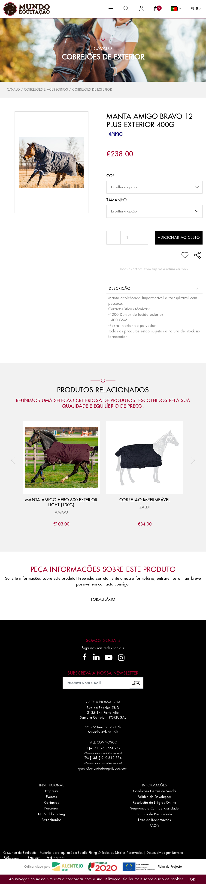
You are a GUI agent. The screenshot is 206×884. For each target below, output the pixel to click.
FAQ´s (154, 825)
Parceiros (51, 808)
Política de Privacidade (154, 814)
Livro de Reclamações (154, 819)
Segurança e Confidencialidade (154, 808)
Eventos (51, 796)
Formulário (103, 599)
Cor (110, 176)
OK (192, 879)
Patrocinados (51, 819)
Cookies (177, 879)
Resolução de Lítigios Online (154, 802)
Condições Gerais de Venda (154, 791)
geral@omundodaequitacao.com (103, 768)
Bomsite (177, 852)
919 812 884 (111, 757)
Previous (13, 460)
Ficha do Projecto (170, 866)
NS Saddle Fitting (51, 814)
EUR (194, 9)
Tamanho (116, 200)
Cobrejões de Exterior (103, 57)
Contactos (51, 802)
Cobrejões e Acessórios (46, 89)
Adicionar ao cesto (179, 237)
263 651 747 (110, 748)
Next (192, 460)
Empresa (51, 791)
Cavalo (13, 89)
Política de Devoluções (154, 796)
